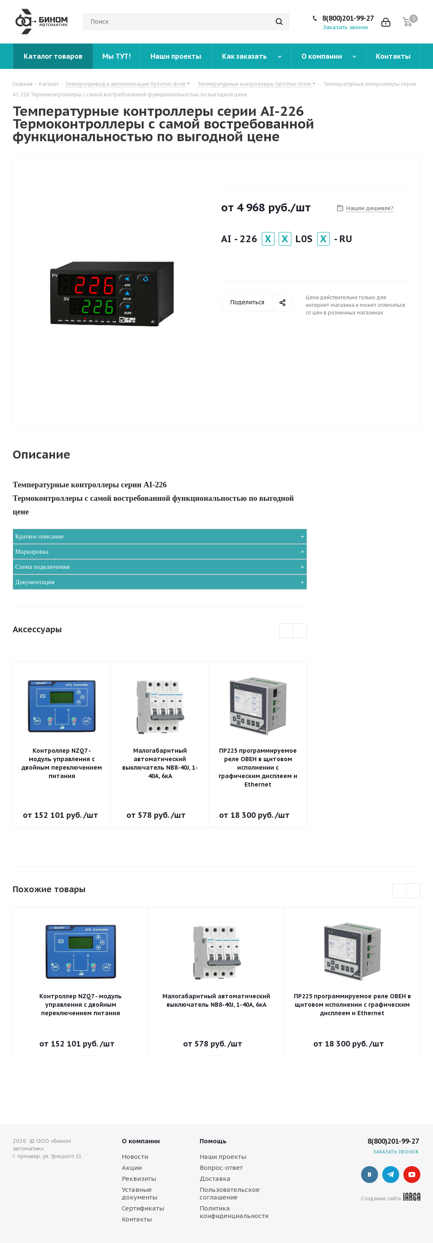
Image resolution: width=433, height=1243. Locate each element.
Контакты (137, 1219)
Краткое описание (39, 536)
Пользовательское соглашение (230, 1193)
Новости (135, 1157)
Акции (132, 1168)
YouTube (411, 1174)
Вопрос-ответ (221, 1168)
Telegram (390, 1174)
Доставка (215, 1179)
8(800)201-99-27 (348, 18)
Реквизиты (139, 1179)
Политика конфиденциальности (234, 1212)
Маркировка (32, 551)
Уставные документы (139, 1193)
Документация (35, 582)
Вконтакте (369, 1174)
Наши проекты (223, 1157)
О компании (141, 1141)
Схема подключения (42, 566)
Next (300, 631)
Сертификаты (143, 1208)
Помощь (213, 1141)
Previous (286, 631)
